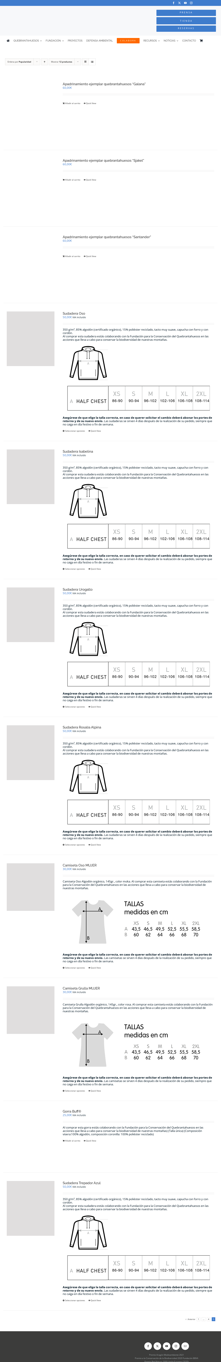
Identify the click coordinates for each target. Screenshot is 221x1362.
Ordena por (19, 61)
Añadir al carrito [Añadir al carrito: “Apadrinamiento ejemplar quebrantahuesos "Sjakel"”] (72, 179)
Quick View (91, 103)
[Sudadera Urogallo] (30, 614)
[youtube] (185, 3)
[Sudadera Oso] (30, 338)
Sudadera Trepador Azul (82, 1183)
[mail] (185, 1346)
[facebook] (173, 3)
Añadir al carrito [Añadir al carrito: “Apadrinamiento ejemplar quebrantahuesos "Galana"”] (72, 103)
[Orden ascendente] (44, 61)
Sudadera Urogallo (78, 589)
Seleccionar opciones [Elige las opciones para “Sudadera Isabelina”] (75, 568)
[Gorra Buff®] (30, 1136)
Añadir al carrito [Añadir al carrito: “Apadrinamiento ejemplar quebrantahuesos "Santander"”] (72, 256)
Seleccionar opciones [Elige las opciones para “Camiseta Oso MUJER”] (75, 967)
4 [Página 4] (208, 1319)
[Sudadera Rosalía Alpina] (30, 752)
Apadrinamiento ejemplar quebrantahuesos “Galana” (104, 84)
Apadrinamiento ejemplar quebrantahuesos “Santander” (107, 237)
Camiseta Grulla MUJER (81, 988)
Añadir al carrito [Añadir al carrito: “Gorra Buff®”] (72, 1140)
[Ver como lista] (92, 61)
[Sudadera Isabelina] (30, 476)
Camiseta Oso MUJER (80, 865)
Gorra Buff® (72, 1111)
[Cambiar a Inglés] (212, 41)
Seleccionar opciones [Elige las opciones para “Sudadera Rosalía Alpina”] (75, 844)
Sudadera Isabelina (78, 451)
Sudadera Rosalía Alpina (82, 727)
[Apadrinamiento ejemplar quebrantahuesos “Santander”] (30, 264)
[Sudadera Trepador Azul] (30, 1208)
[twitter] (179, 3)
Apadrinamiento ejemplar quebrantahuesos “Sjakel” (103, 161)
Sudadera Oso (74, 313)
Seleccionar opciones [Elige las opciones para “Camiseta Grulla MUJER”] (75, 1090)
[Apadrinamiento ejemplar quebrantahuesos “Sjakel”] (30, 188)
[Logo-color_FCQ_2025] (41, 9)
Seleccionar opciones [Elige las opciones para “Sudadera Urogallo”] (75, 706)
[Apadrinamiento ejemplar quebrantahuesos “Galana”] (30, 112)
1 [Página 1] (198, 1319)
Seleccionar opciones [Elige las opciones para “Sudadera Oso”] (75, 430)
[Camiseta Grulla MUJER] (30, 1010)
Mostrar (61, 61)
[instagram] (191, 3)
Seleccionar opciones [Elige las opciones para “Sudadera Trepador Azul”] (75, 1300)
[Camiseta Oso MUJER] (30, 887)
